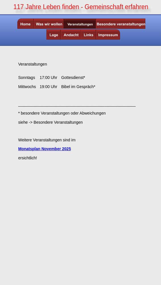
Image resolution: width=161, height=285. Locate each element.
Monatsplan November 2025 (44, 148)
